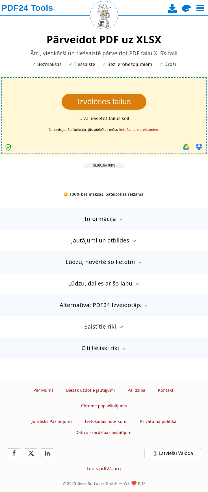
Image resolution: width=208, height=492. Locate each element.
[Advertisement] (104, 175)
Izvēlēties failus (104, 101)
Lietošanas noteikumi (106, 421)
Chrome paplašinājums (104, 405)
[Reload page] (104, 15)
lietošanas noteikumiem (139, 129)
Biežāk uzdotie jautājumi (90, 390)
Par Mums (43, 390)
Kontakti (166, 390)
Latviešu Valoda (176, 453)
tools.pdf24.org (104, 468)
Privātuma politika (158, 421)
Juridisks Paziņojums (52, 421)
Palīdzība (136, 390)
